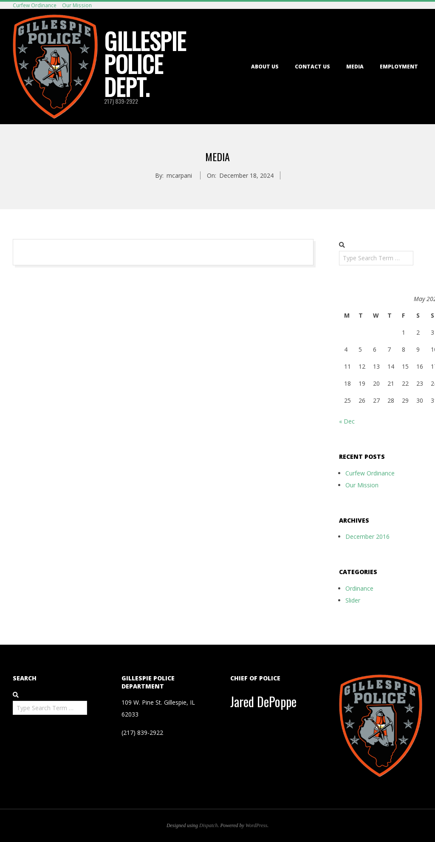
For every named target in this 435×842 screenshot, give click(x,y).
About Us (265, 66)
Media (355, 66)
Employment (399, 66)
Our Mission (77, 5)
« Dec (347, 421)
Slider (352, 600)
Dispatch (208, 825)
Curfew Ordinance (34, 5)
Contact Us (312, 66)
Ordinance (359, 588)
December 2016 (367, 536)
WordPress (256, 825)
